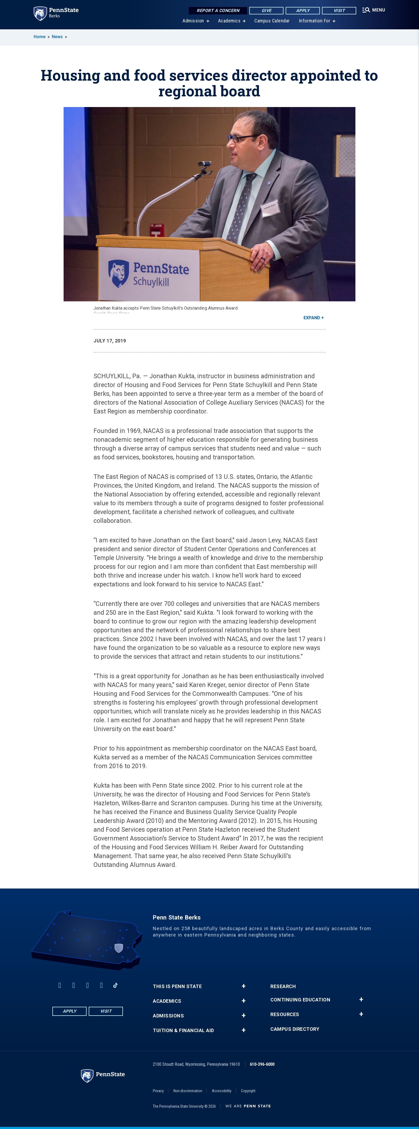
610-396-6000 (262, 1064)
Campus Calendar (272, 21)
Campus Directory (294, 1029)
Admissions (168, 1016)
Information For (315, 21)
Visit (339, 10)
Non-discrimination (187, 1091)
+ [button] (244, 986)
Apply (303, 10)
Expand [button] (312, 317)
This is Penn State (177, 986)
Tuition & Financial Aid (183, 1030)
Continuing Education (300, 999)
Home (39, 36)
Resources (284, 1014)
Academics (229, 21)
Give (266, 10)
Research (283, 986)
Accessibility (221, 1091)
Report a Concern (218, 10)
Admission (193, 21)
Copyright (248, 1091)
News (57, 36)
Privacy (158, 1091)
